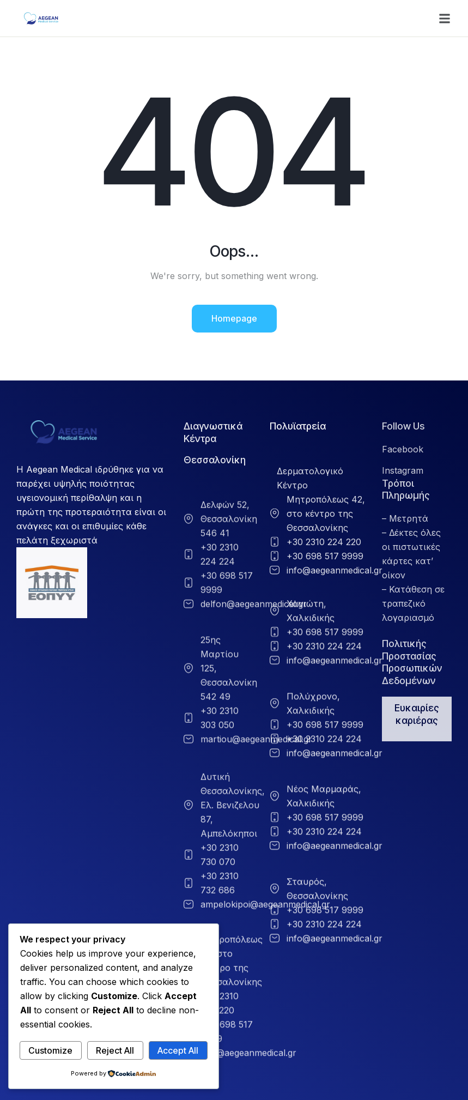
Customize (50, 1050)
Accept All (177, 1050)
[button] (444, 18)
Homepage (234, 318)
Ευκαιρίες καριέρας (416, 714)
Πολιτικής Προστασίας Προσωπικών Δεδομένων (412, 662)
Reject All (115, 1050)
